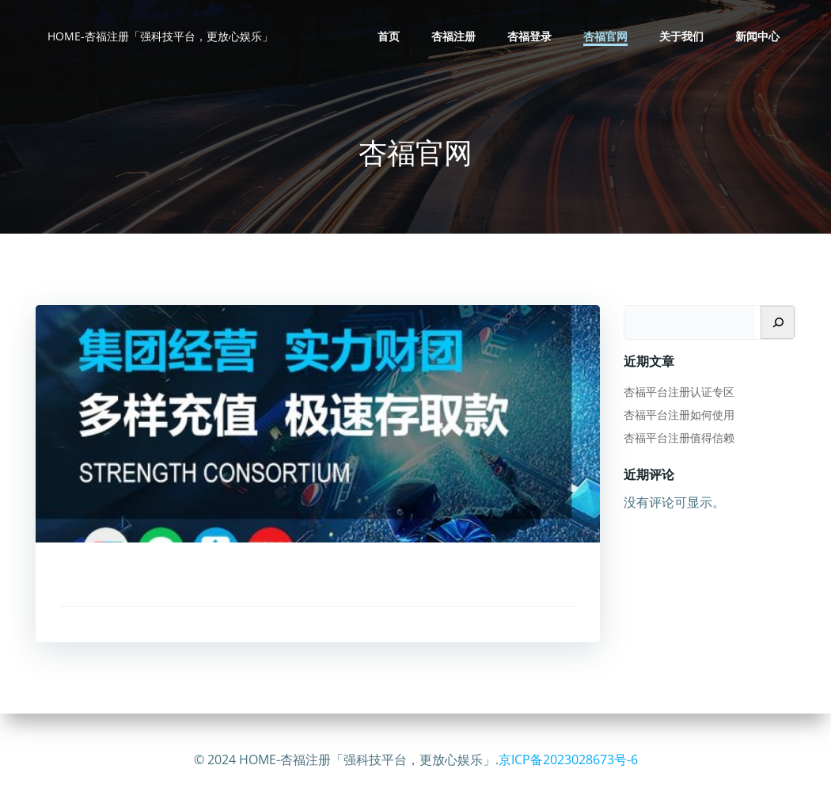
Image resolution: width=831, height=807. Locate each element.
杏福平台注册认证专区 (679, 391)
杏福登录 (529, 36)
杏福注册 (453, 36)
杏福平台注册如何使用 (679, 414)
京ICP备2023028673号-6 (568, 759)
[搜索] (778, 322)
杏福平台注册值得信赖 (679, 437)
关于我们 (681, 36)
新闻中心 (757, 36)
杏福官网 (605, 36)
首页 (389, 36)
